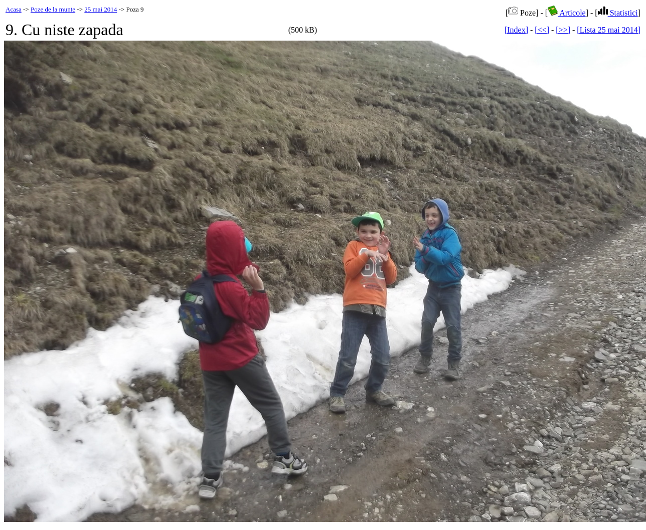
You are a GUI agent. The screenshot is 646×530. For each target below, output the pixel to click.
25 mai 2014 (100, 9)
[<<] (542, 30)
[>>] (563, 30)
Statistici (618, 13)
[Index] (516, 30)
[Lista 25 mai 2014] (608, 30)
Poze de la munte (53, 9)
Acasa (14, 9)
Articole (567, 13)
